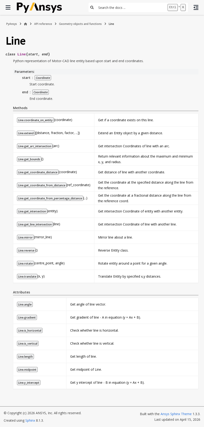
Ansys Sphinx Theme (176, 414)
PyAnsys (11, 24)
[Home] (25, 24)
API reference (43, 24)
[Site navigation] (8, 7)
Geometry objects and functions (80, 24)
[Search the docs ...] (130, 7)
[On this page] (196, 7)
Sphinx (30, 420)
